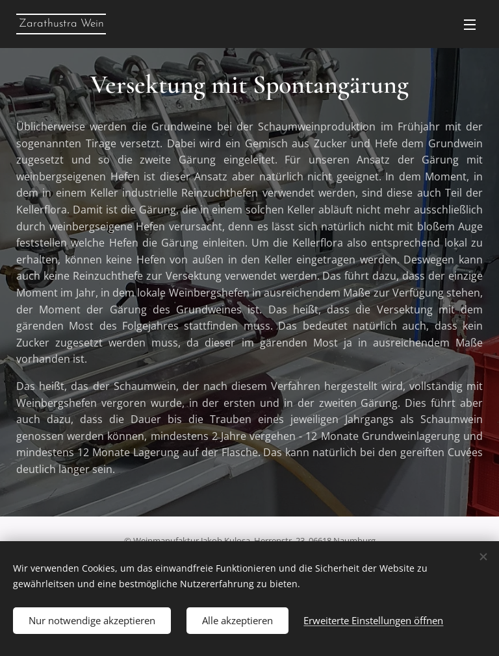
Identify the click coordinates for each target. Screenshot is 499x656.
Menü (470, 24)
